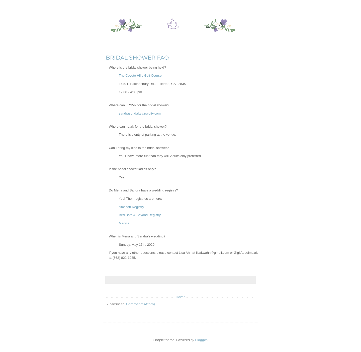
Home (180, 297)
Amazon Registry (131, 207)
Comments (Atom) (140, 304)
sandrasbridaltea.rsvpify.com (140, 113)
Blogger (201, 340)
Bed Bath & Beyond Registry (140, 215)
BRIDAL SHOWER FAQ (137, 57)
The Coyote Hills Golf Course (140, 75)
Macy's (124, 223)
